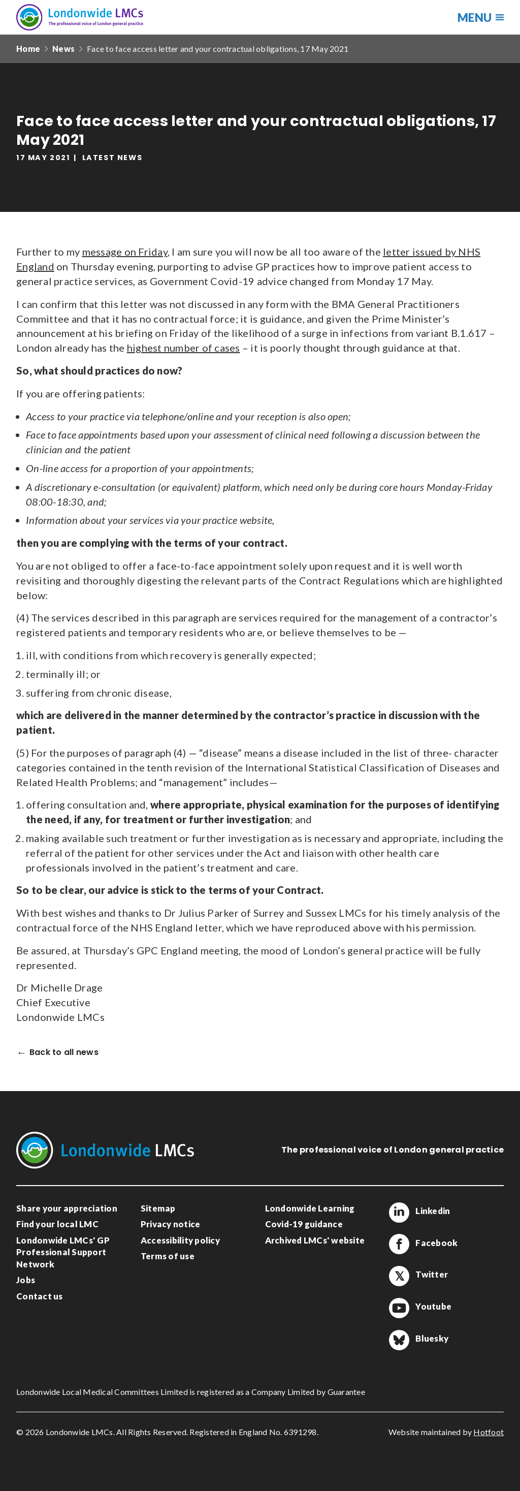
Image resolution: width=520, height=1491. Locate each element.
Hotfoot (488, 1432)
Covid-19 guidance (304, 1224)
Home (28, 48)
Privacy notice (171, 1224)
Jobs (25, 1280)
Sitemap (158, 1208)
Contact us (39, 1296)
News (63, 48)
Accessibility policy (180, 1240)
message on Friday (125, 251)
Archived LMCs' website (315, 1240)
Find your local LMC (57, 1224)
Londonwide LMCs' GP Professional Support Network (63, 1252)
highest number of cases (183, 347)
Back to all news (64, 1052)
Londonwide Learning (310, 1208)
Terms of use (167, 1256)
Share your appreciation (66, 1208)
